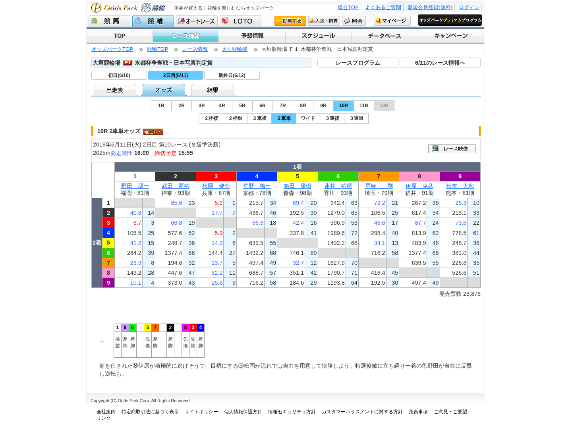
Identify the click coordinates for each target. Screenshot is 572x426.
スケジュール (318, 36)
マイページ (392, 20)
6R (262, 105)
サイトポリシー (201, 411)
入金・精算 (324, 20)
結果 (213, 90)
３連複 (332, 118)
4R (222, 105)
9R (323, 105)
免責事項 (418, 411)
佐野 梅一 (257, 186)
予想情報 (251, 36)
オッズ (164, 90)
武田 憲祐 (175, 186)
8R (303, 105)
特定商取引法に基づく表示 (150, 411)
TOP (120, 36)
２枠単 (235, 118)
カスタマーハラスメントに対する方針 (362, 411)
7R (283, 105)
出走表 (115, 90)
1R (161, 105)
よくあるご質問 (383, 7)
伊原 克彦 (419, 186)
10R (343, 105)
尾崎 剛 (379, 186)
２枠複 (211, 118)
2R (181, 105)
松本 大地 (460, 186)
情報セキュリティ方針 (292, 411)
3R (202, 105)
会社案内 (106, 411)
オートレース (197, 21)
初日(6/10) (119, 75)
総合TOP (348, 7)
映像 (452, 148)
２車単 (283, 118)
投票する (290, 20)
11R (363, 105)
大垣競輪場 (234, 49)
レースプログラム (358, 63)
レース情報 (185, 36)
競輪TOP (157, 49)
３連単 (356, 118)
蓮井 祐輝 (338, 186)
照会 (354, 20)
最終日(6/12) (231, 75)
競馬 (109, 21)
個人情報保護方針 (243, 411)
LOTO (240, 21)
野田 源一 (135, 186)
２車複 (259, 118)
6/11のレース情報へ (440, 63)
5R (242, 105)
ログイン (469, 7)
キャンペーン (450, 36)
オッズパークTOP (112, 49)
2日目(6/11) (175, 75)
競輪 (153, 21)
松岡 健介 (216, 186)
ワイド (308, 118)
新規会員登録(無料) (430, 7)
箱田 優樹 (297, 186)
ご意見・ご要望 (450, 411)
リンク (104, 418)
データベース (384, 36)
